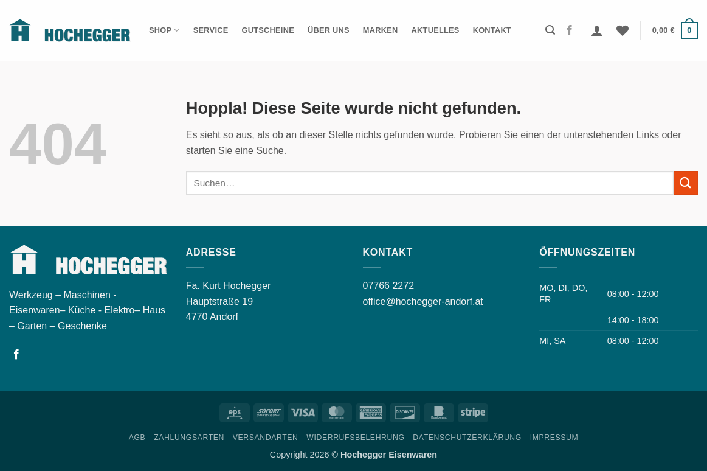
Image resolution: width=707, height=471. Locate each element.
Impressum (554, 437)
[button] (550, 30)
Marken (380, 30)
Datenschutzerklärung (467, 437)
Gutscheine (268, 30)
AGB (137, 437)
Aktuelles (436, 30)
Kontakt (492, 30)
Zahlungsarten (189, 437)
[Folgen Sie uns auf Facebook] (569, 30)
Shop (164, 30)
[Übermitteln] (686, 183)
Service (211, 30)
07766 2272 (389, 286)
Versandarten (265, 437)
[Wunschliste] (622, 30)
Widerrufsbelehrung (355, 437)
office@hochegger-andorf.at (423, 301)
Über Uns (329, 30)
